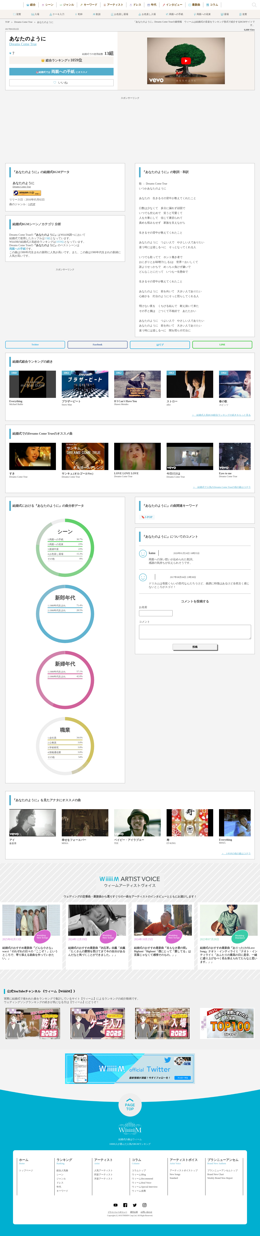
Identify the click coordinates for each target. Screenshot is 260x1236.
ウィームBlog (139, 1174)
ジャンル (61, 1178)
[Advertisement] (130, 129)
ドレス (60, 1182)
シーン (60, 1174)
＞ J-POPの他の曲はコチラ (236, 853)
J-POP (31, 204)
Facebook (97, 344)
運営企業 (134, 1212)
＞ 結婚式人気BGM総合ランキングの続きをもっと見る (221, 415)
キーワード (62, 1191)
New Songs (175, 1174)
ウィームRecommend (142, 1178)
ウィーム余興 (139, 1191)
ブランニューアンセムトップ (222, 1170)
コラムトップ (139, 1170)
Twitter (35, 344)
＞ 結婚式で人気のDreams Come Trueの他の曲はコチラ (222, 487)
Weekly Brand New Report (220, 1178)
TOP (7, 22)
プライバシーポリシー (117, 1212)
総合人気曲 (62, 1170)
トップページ (26, 1170)
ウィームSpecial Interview (144, 1186)
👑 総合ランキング (61, 60)
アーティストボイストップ (184, 1170)
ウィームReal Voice (141, 1182)
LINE (222, 344)
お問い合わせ (146, 1212)
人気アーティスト (103, 1170)
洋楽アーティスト (103, 1178)
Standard (174, 1178)
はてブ (160, 344)
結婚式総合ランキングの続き (32, 361)
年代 (59, 1186)
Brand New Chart (215, 1174)
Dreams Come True (23, 22)
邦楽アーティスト (103, 1174)
